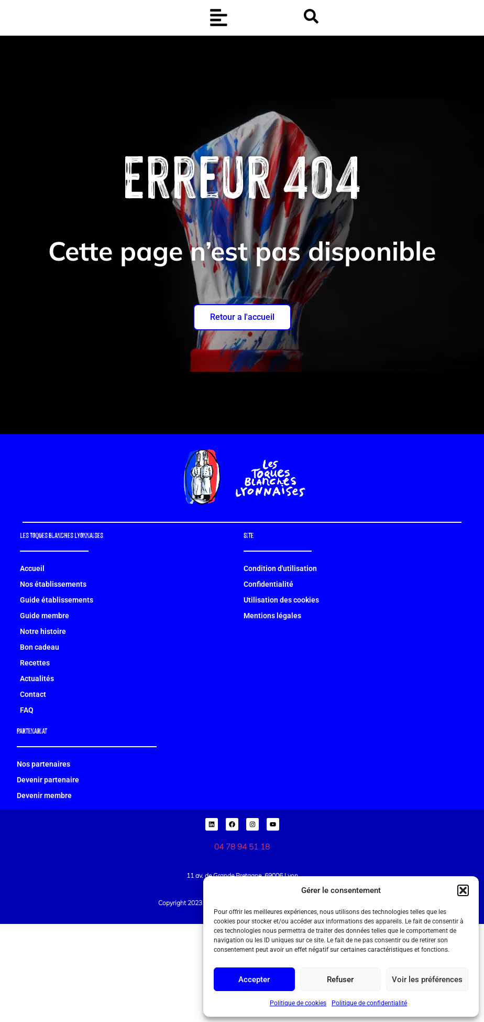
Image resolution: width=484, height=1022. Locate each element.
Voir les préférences (427, 979)
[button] (463, 884)
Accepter (254, 979)
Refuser (340, 979)
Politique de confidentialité (369, 1003)
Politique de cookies (298, 1003)
